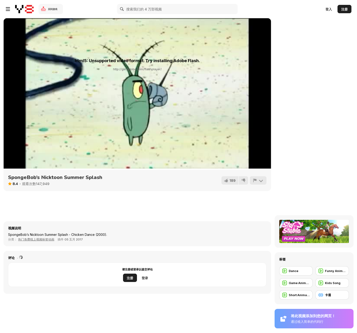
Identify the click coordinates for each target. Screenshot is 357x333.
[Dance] (296, 270)
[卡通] (332, 295)
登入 (328, 9)
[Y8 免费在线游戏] (24, 9)
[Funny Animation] (332, 270)
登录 (145, 278)
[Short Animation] (296, 295)
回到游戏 (52, 9)
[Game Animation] (296, 283)
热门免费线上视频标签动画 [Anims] (36, 239)
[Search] (122, 9)
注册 (344, 9)
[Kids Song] (332, 283)
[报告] (258, 180)
